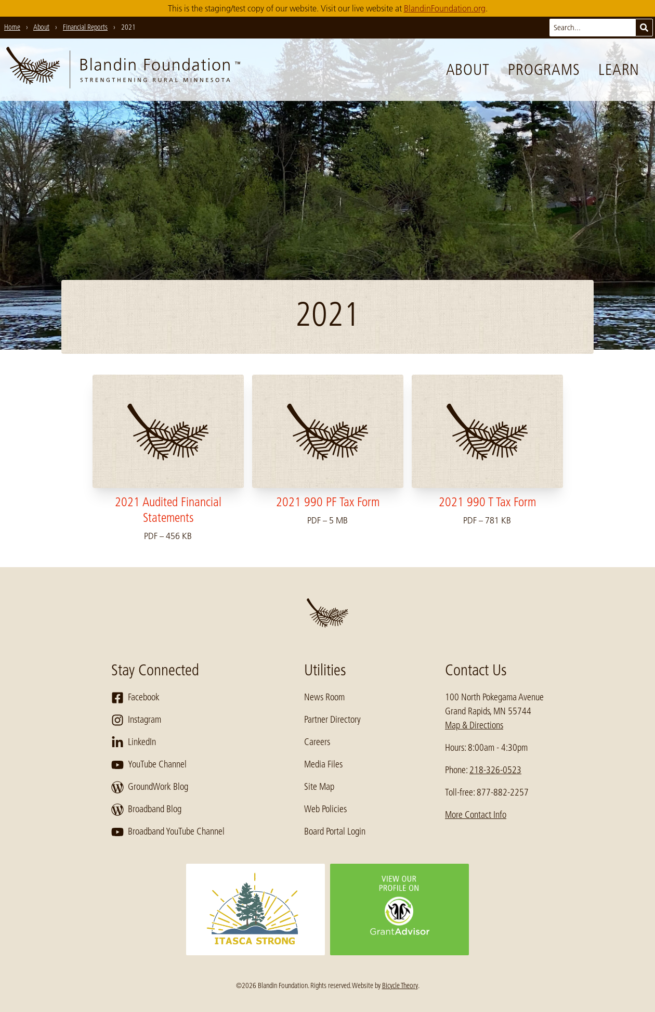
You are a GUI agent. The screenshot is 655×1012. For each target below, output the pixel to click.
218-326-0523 (495, 770)
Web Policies (325, 809)
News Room (324, 697)
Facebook (135, 697)
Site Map (319, 786)
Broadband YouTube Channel (168, 832)
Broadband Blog (146, 809)
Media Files (323, 764)
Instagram (136, 720)
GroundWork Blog (149, 787)
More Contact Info (475, 815)
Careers (317, 742)
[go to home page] (123, 70)
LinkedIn (133, 742)
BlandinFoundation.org (445, 8)
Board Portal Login (334, 831)
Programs (544, 69)
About (468, 69)
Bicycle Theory (400, 985)
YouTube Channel (149, 765)
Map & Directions (474, 725)
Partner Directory (332, 719)
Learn (618, 69)
